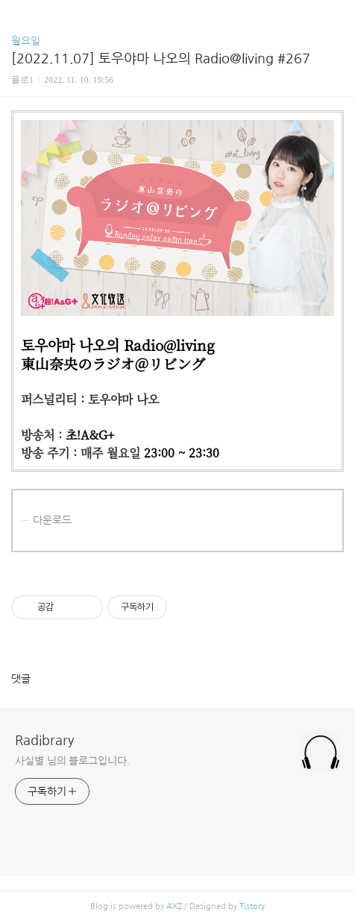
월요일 (25, 41)
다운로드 (52, 520)
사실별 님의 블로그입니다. (72, 761)
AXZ (174, 906)
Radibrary (44, 740)
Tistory (252, 906)
